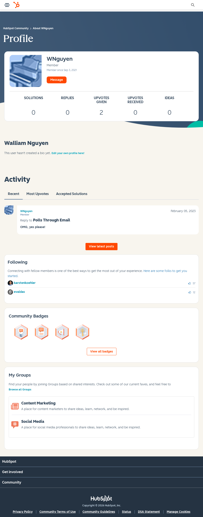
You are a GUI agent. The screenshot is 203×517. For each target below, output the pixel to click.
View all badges (101, 351)
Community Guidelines (99, 512)
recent (13, 195)
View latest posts (101, 246)
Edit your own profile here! (68, 153)
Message (56, 80)
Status (126, 512)
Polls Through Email (51, 220)
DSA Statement (149, 512)
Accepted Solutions (71, 195)
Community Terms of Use (57, 512)
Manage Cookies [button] (178, 512)
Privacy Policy (23, 512)
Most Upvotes (37, 195)
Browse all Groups (20, 389)
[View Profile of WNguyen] (60, 59)
